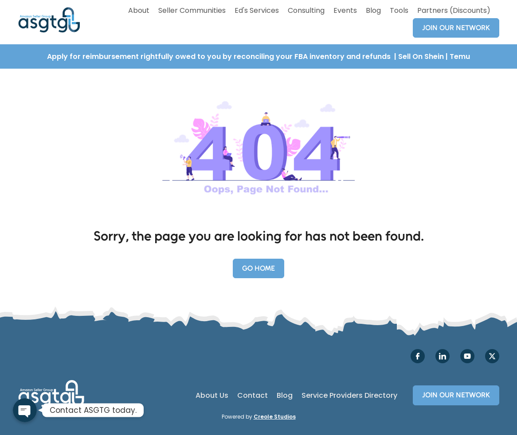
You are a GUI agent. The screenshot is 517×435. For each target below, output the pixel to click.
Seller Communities (192, 10)
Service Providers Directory (349, 395)
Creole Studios (275, 416)
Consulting (306, 10)
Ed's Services (257, 10)
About (138, 10)
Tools (399, 10)
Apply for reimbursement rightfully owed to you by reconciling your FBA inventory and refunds (219, 56)
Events (345, 10)
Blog (373, 10)
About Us (212, 395)
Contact (252, 395)
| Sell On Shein (419, 56)
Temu (460, 56)
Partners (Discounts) (453, 10)
